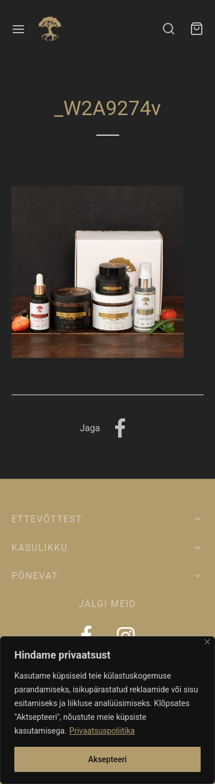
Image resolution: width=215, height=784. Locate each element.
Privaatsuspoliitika (102, 730)
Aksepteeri (107, 759)
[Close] (207, 641)
